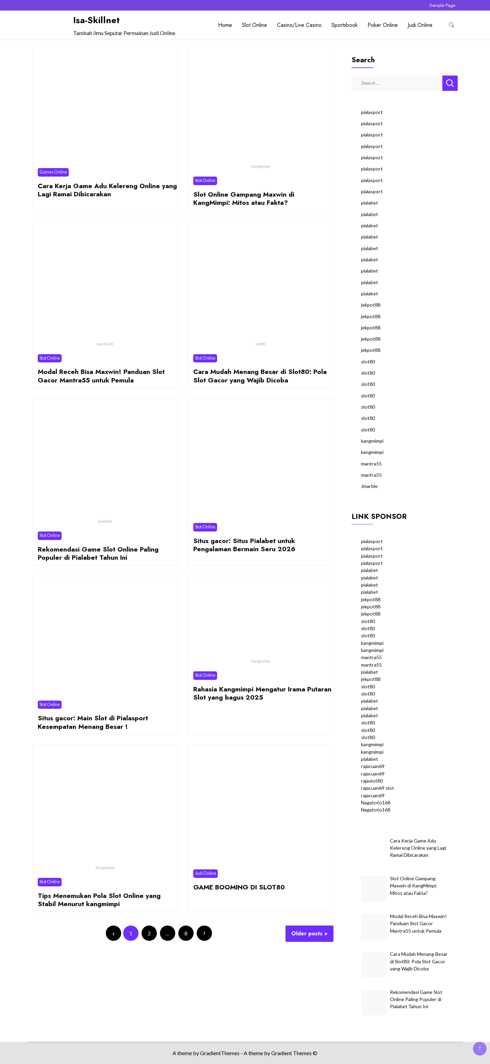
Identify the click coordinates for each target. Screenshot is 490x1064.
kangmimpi (372, 441)
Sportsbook (344, 25)
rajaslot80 (372, 781)
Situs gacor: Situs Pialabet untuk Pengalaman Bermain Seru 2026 (244, 545)
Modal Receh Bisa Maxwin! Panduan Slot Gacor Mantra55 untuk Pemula (101, 375)
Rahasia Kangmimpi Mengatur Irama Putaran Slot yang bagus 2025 (262, 693)
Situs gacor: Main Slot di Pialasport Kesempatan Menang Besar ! (93, 722)
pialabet (369, 203)
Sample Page (442, 5)
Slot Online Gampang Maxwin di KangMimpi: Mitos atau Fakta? (243, 198)
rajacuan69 (373, 766)
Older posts (307, 933)
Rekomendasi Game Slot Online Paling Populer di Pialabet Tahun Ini (98, 553)
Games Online (53, 172)
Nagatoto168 (375, 802)
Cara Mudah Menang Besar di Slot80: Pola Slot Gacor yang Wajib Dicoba (260, 375)
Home (225, 25)
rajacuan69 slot (377, 788)
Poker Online (383, 25)
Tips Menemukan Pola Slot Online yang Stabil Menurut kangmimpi (99, 900)
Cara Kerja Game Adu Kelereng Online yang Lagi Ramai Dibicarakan (107, 190)
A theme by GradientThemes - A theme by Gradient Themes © (245, 1053)
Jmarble (369, 486)
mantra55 (371, 463)
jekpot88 (370, 305)
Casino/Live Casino (299, 25)
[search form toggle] (451, 25)
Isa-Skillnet (96, 20)
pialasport (372, 112)
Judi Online (420, 25)
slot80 (368, 361)
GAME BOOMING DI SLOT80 (239, 887)
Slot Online (254, 25)
